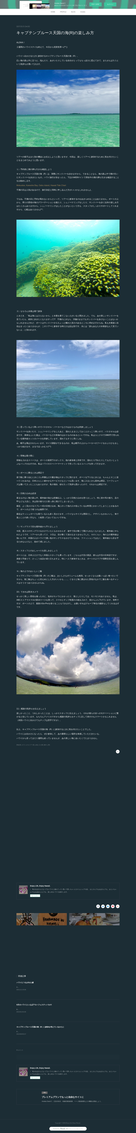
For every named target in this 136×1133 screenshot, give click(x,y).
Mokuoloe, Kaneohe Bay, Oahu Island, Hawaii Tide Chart (41, 185)
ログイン (110, 4)
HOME (53, 12)
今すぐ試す (95, 4)
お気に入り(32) (39, 745)
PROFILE (63, 12)
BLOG (73, 12)
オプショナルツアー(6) (28, 745)
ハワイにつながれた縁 (25, 982)
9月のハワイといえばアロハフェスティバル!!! (34, 1005)
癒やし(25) (47, 745)
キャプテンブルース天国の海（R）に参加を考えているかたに (40, 1027)
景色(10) (18, 745)
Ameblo (82, 12)
